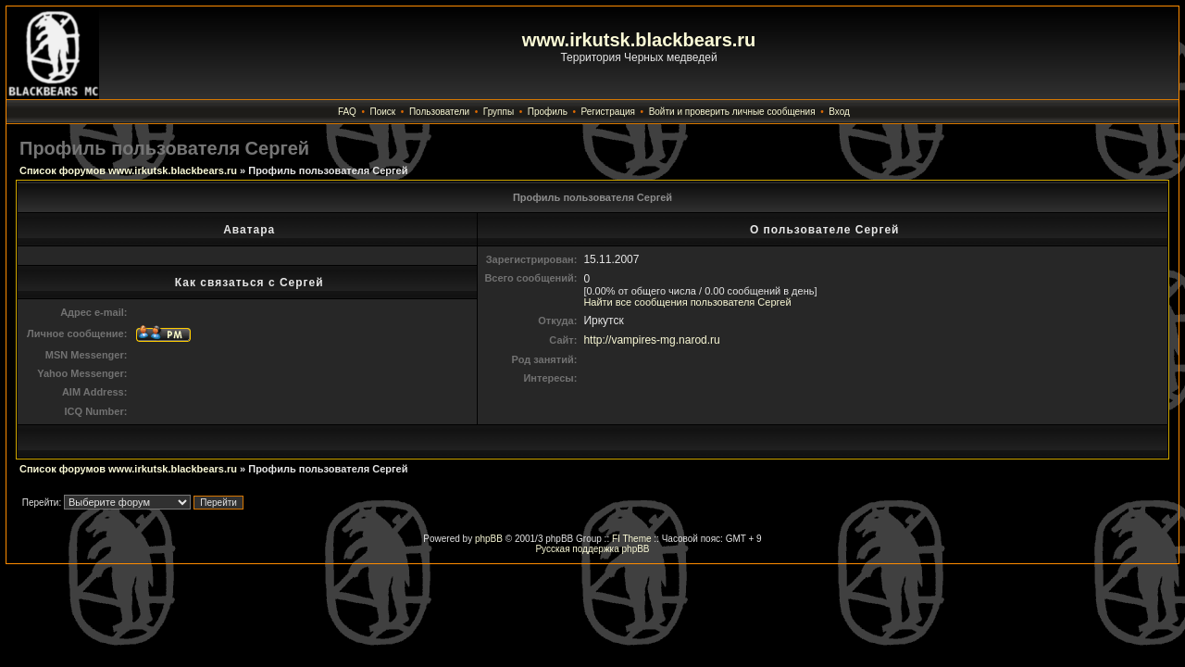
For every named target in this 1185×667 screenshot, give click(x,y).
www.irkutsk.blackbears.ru (639, 40)
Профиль (548, 112)
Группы (498, 112)
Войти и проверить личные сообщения (732, 112)
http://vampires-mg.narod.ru (651, 340)
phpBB (489, 539)
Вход (839, 112)
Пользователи (439, 112)
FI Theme (632, 539)
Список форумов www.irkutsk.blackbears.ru (128, 170)
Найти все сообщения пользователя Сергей (687, 302)
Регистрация (608, 112)
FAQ (347, 112)
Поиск (383, 112)
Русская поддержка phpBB (592, 549)
